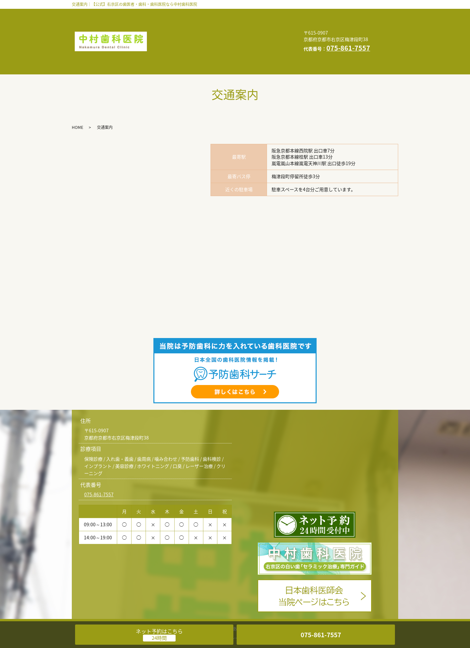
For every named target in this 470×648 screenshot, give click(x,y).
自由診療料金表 (260, 23)
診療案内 (234, 13)
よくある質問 (214, 23)
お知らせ (233, 34)
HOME (264, 34)
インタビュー (171, 23)
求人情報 (200, 34)
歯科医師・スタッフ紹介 (184, 13)
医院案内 (267, 13)
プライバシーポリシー (181, 44)
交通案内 (167, 34)
